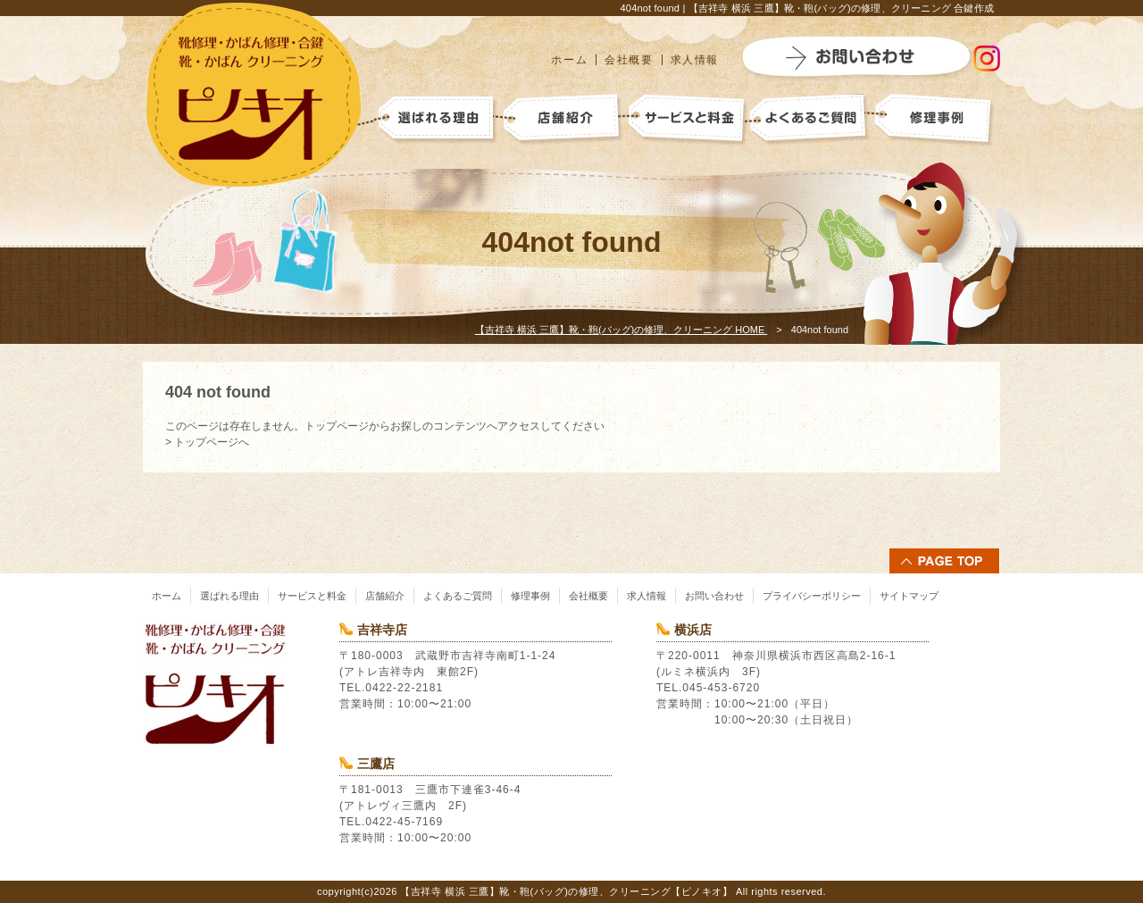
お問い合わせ (714, 595)
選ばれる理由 (229, 595)
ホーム (569, 60)
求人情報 (695, 60)
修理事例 (530, 595)
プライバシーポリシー (812, 595)
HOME (621, 329)
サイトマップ (909, 595)
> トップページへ (207, 442)
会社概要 (629, 60)
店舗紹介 (385, 595)
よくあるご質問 (457, 595)
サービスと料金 (312, 595)
